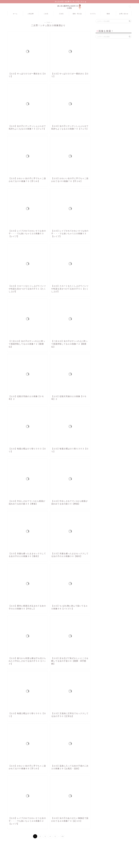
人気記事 (31, 14)
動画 (108, 14)
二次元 (46, 14)
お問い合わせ (123, 14)
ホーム (15, 14)
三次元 (61, 14)
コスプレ (93, 14)
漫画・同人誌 (77, 14)
